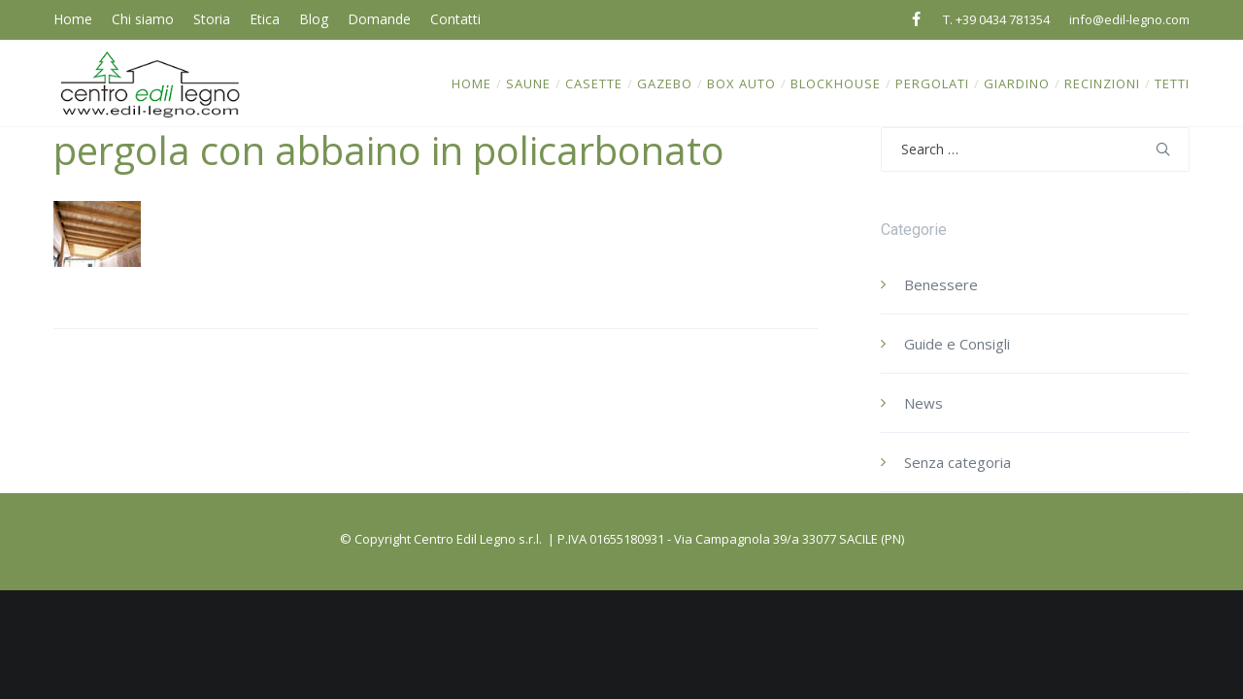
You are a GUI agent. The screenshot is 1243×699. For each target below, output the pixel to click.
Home (72, 19)
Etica (265, 19)
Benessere (941, 284)
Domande (379, 19)
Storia (211, 19)
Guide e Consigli (957, 343)
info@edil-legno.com (1129, 19)
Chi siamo (143, 19)
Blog (313, 19)
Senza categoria (957, 462)
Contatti (455, 19)
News (923, 403)
